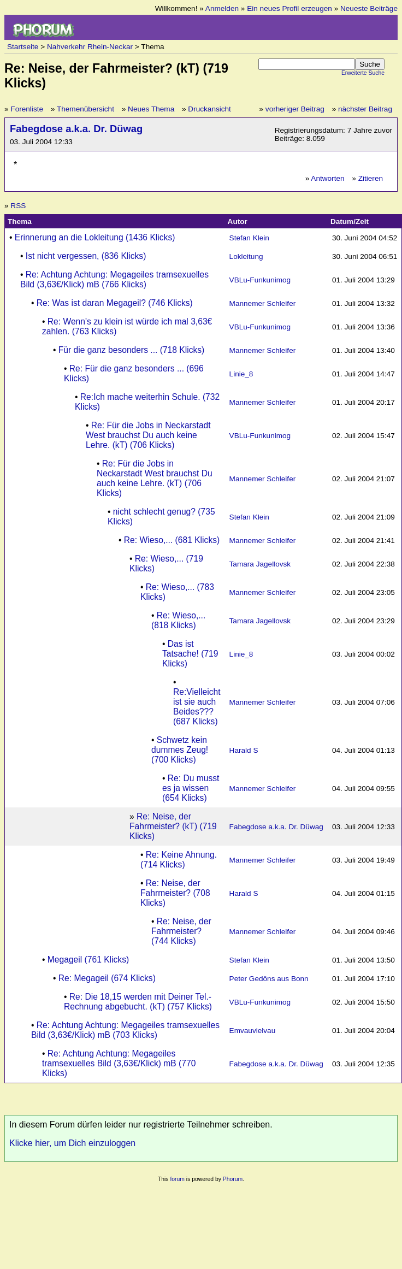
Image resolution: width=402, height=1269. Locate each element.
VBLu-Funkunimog (260, 280)
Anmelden (222, 8)
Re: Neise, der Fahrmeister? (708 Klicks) (175, 892)
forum (177, 1179)
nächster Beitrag (365, 109)
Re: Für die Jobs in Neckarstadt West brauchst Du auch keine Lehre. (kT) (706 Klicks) (148, 435)
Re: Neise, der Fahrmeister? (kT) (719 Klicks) (173, 826)
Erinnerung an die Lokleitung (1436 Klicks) (95, 237)
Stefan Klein (249, 238)
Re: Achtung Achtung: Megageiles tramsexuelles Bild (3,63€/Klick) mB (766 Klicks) (114, 279)
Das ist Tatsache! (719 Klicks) (190, 653)
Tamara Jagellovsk (260, 564)
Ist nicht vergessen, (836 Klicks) (86, 256)
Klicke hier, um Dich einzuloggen (72, 1143)
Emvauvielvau (252, 1030)
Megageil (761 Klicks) (88, 959)
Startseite (22, 47)
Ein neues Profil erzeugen (289, 8)
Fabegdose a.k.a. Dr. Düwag (76, 128)
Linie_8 (241, 374)
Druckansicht (209, 109)
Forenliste (26, 109)
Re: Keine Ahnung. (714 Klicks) (178, 859)
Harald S (243, 750)
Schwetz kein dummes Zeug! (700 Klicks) (179, 749)
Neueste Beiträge (369, 8)
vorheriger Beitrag (294, 109)
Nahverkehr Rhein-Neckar (90, 47)
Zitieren (370, 178)
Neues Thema (151, 109)
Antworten (327, 178)
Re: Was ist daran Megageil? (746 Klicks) (115, 303)
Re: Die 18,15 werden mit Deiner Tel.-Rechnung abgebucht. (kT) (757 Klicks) (138, 1001)
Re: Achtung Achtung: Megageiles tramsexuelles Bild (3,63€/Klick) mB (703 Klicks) (125, 1030)
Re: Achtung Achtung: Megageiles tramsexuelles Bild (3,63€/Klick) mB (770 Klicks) (119, 1063)
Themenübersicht (85, 109)
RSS (18, 206)
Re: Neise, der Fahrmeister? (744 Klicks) (181, 931)
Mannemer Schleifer (262, 303)
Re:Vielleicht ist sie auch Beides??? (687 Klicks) (197, 706)
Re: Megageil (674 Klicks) (107, 978)
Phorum (233, 1179)
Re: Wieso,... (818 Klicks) (178, 620)
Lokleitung (246, 256)
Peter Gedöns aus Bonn (269, 979)
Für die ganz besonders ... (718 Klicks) (131, 350)
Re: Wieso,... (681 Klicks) (172, 540)
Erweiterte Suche (363, 73)
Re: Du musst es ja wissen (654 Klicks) (190, 788)
